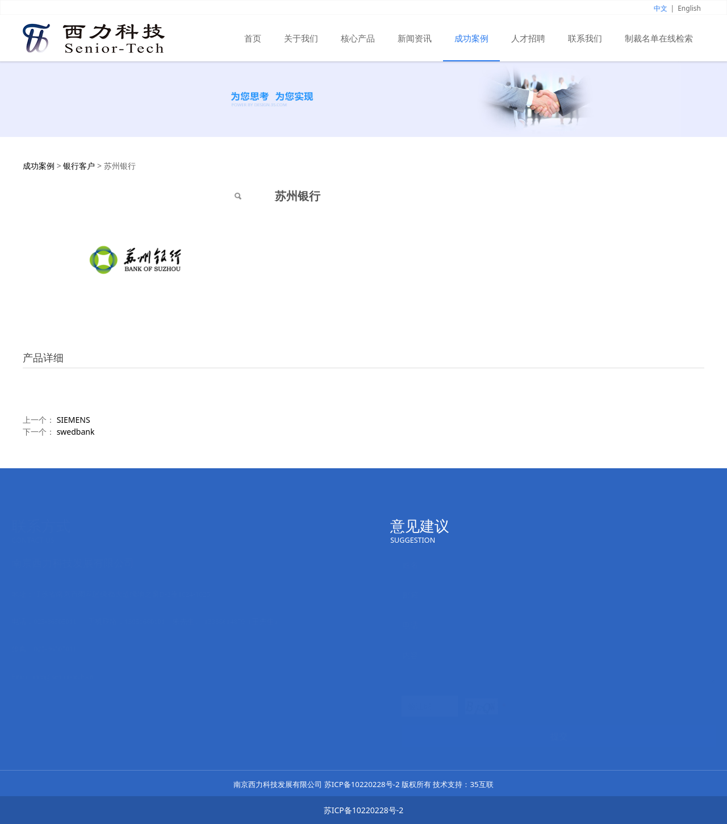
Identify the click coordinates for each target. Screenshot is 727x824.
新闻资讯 (415, 38)
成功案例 (471, 38)
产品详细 (43, 357)
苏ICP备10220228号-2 (362, 784)
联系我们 (585, 38)
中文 (660, 8)
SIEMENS (73, 419)
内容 (409, 655)
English (689, 8)
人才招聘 (528, 38)
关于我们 (301, 38)
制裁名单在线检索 (659, 38)
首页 (252, 38)
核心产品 (358, 38)
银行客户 (79, 165)
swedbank (76, 431)
